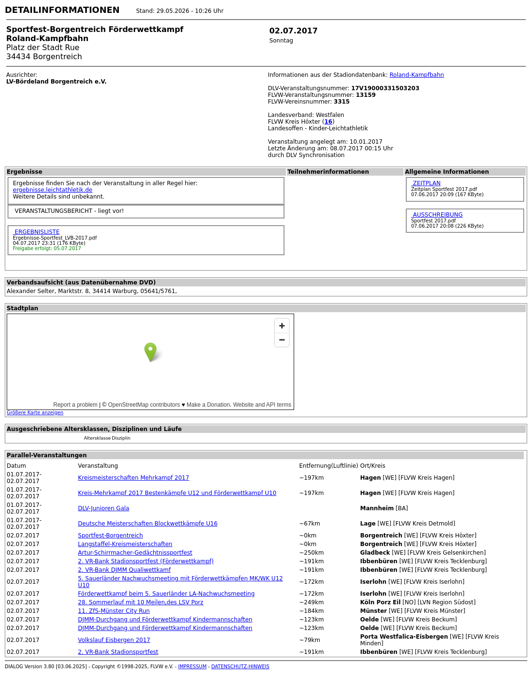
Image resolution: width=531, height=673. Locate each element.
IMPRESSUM (192, 666)
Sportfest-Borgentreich (110, 535)
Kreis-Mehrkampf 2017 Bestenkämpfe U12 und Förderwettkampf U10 (177, 493)
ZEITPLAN (426, 183)
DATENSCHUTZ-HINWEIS (241, 666)
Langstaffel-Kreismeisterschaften (125, 544)
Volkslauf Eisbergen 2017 (114, 640)
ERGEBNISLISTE (36, 232)
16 (328, 121)
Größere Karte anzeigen (35, 412)
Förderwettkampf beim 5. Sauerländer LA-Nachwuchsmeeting (166, 593)
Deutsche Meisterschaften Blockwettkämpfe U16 (147, 523)
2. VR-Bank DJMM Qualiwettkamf (124, 570)
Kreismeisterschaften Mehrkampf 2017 (133, 477)
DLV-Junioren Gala (103, 508)
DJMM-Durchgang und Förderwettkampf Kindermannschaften (165, 619)
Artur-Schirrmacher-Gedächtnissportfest (135, 552)
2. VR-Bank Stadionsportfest (118, 652)
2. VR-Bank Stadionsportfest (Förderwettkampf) (145, 561)
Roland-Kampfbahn (417, 75)
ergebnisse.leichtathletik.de (53, 190)
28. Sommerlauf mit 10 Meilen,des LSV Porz (140, 602)
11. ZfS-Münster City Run (113, 611)
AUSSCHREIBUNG (437, 214)
